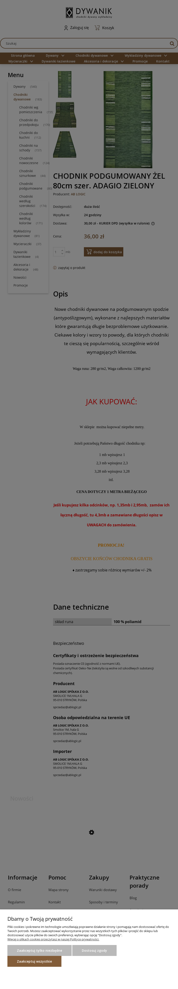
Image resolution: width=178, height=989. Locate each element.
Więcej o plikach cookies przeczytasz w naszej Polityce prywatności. (53, 939)
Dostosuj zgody (94, 950)
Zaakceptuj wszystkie (34, 961)
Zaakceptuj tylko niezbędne (39, 950)
